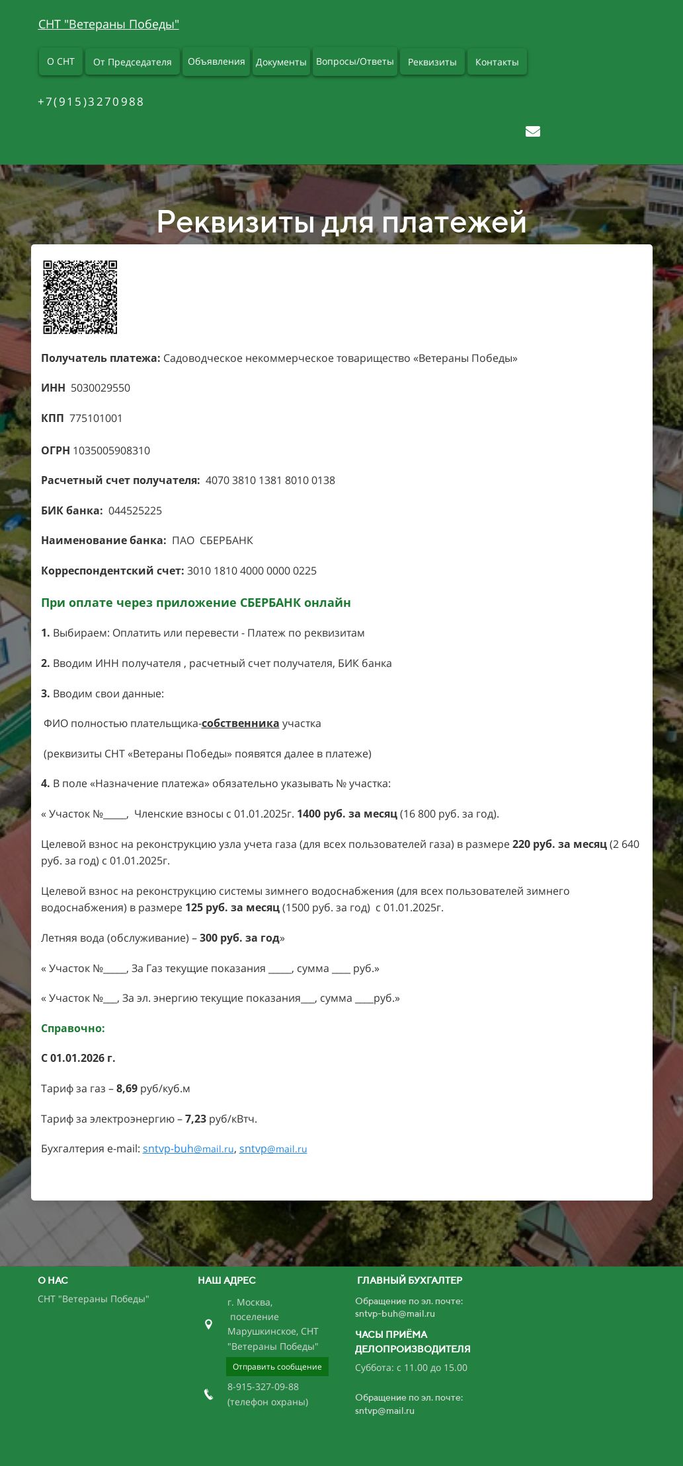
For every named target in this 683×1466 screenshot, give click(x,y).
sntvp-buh (188, 1148)
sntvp (273, 1148)
